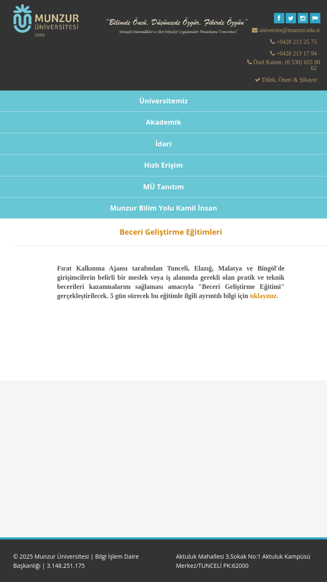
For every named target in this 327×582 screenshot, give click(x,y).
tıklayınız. (264, 295)
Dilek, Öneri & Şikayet (289, 80)
